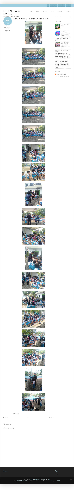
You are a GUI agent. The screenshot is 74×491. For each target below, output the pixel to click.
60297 (58, 480)
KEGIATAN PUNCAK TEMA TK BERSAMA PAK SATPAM (31, 19)
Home (28, 417)
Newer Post (5, 417)
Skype (61, 5)
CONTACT (63, 31)
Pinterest (67, 5)
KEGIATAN (60, 11)
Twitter (51, 5)
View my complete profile (62, 76)
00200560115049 (46, 479)
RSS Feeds (69, 5)
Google (53, 5)
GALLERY (45, 11)
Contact (68, 11)
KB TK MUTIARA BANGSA (11, 12)
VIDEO (53, 11)
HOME (31, 11)
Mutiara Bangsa (61, 74)
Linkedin (64, 5)
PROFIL (38, 11)
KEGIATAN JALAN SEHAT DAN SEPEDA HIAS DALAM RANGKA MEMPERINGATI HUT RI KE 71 (66, 45)
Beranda (56, 474)
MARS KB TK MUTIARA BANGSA (61, 60)
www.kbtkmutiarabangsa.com (50, 480)
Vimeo (59, 5)
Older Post (51, 417)
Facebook (48, 5)
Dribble (56, 5)
